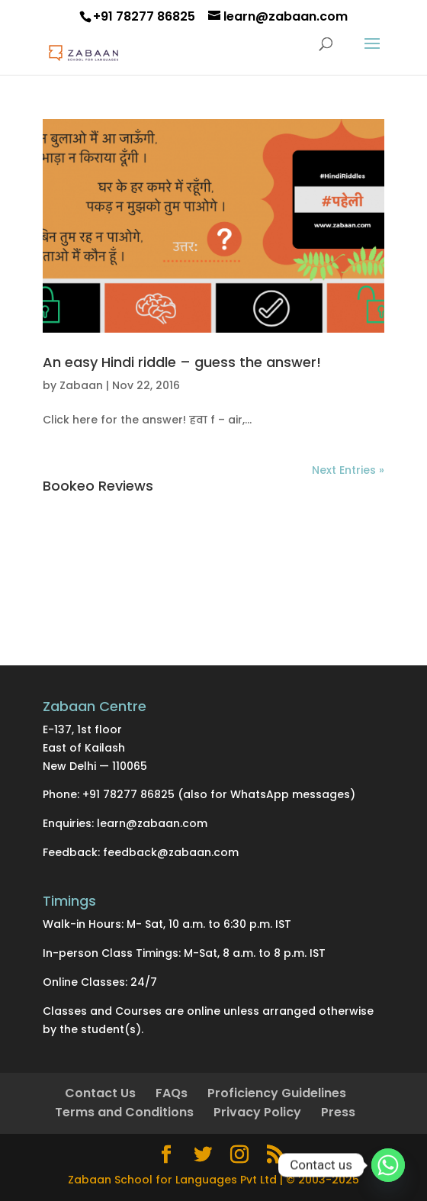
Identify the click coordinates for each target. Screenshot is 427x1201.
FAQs (172, 1093)
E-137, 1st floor (82, 729)
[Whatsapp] (388, 1165)
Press (338, 1112)
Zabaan (81, 385)
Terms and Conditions (124, 1112)
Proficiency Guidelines (276, 1093)
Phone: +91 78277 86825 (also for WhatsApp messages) (199, 794)
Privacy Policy (257, 1112)
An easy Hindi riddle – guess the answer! (182, 362)
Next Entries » (348, 470)
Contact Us (100, 1093)
